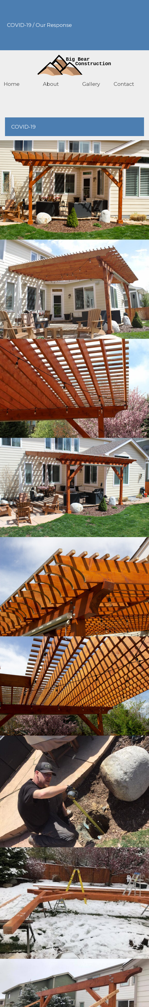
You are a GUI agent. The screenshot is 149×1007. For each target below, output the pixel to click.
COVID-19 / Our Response (39, 25)
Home (11, 84)
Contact (124, 84)
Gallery (91, 84)
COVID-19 (23, 127)
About (51, 84)
